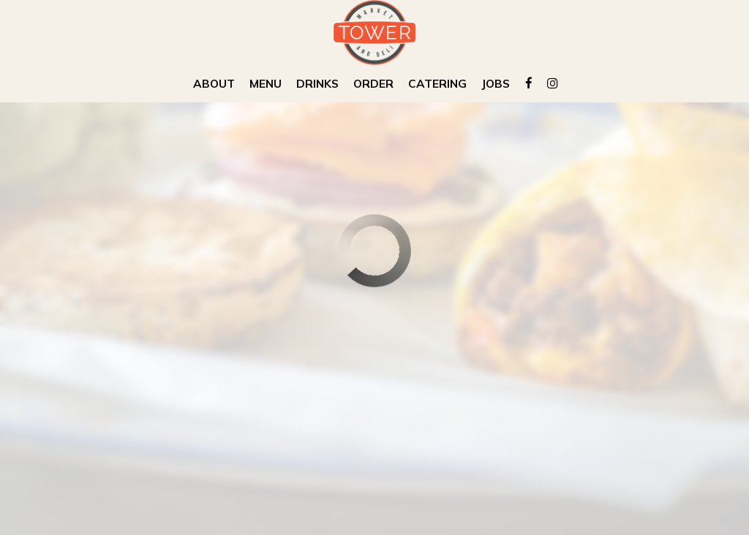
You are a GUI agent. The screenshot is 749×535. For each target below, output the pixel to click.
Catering (437, 84)
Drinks (317, 84)
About (214, 84)
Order (373, 84)
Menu (265, 84)
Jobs (495, 84)
